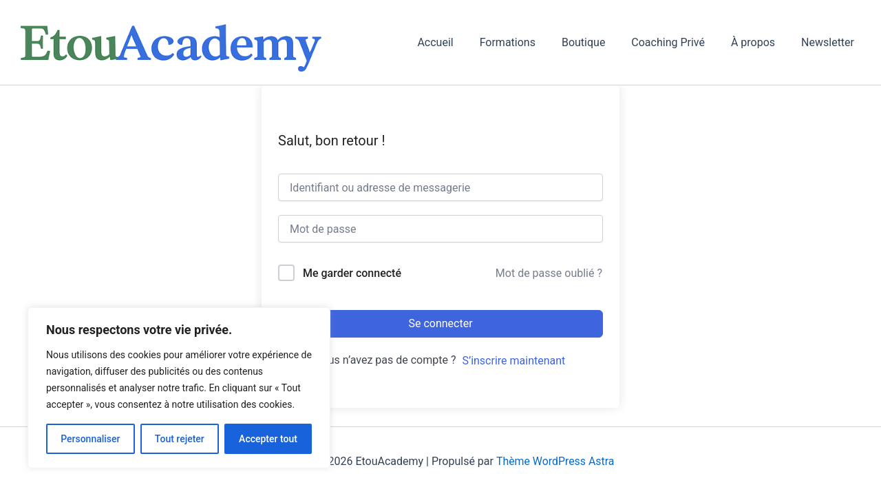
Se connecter (440, 323)
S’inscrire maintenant (513, 360)
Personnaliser (90, 438)
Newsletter (829, 42)
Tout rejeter (179, 438)
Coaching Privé (678, 42)
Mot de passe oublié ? (549, 273)
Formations (526, 42)
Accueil (458, 42)
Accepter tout (268, 438)
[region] (179, 387)
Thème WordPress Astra (555, 461)
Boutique (597, 42)
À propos (759, 42)
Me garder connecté (352, 273)
